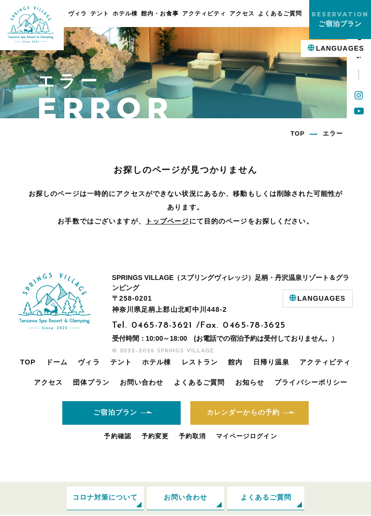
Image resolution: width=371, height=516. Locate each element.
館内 (235, 362)
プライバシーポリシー (310, 382)
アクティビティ (204, 13)
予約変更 (155, 436)
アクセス (242, 13)
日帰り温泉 (271, 362)
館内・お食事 (160, 13)
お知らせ (250, 382)
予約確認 (117, 436)
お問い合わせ (142, 382)
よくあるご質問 (280, 13)
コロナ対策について (105, 498)
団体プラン (91, 382)
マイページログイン (246, 436)
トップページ (167, 221)
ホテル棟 (125, 13)
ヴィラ (77, 13)
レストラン (200, 362)
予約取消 (192, 436)
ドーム (57, 362)
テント (99, 13)
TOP (28, 362)
